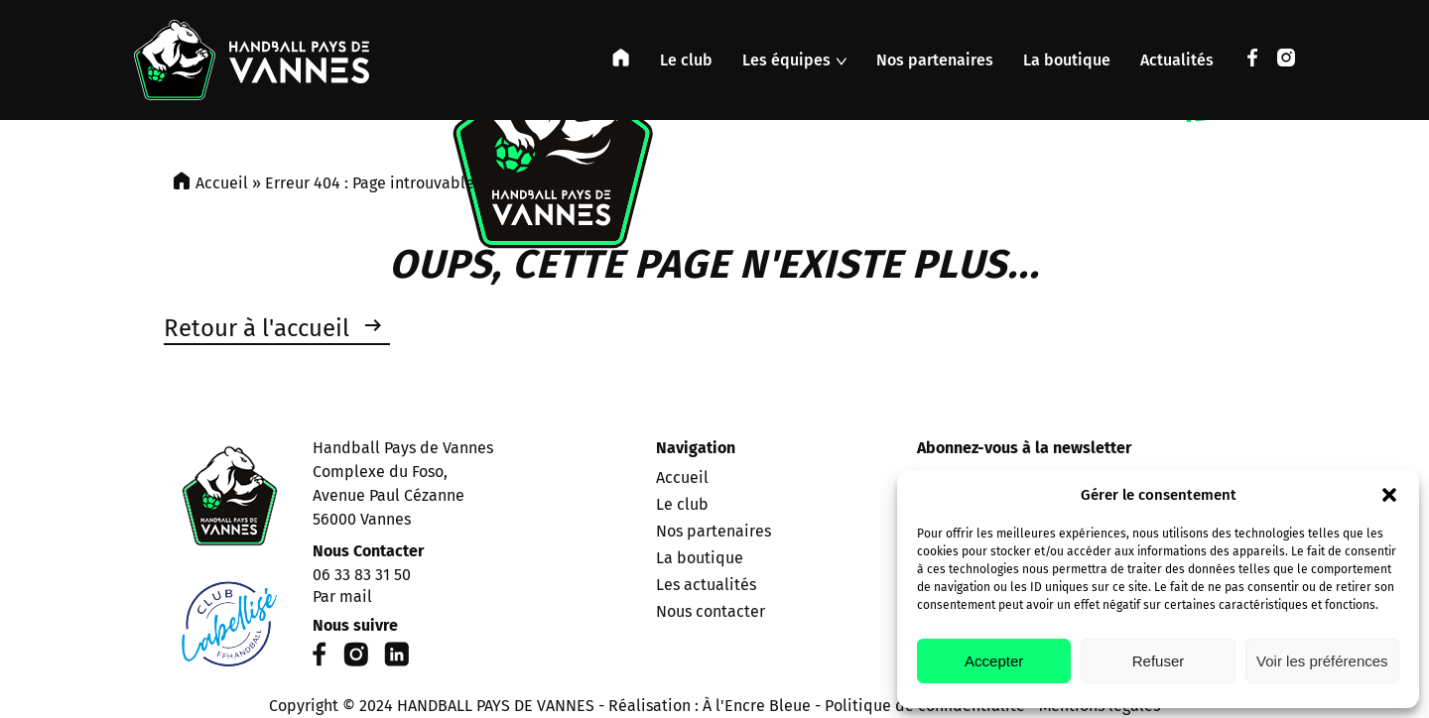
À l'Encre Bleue (757, 705)
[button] (1389, 495)
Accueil (221, 183)
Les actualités (706, 584)
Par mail (342, 596)
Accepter (994, 661)
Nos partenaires (934, 60)
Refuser (1158, 661)
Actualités (1177, 60)
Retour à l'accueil (256, 328)
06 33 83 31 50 (362, 574)
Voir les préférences (1322, 661)
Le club (686, 60)
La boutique (1066, 60)
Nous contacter (710, 611)
